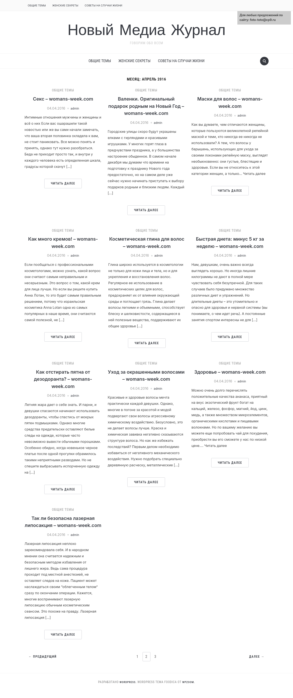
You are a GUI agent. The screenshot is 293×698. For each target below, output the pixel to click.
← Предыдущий (43, 664)
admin (75, 108)
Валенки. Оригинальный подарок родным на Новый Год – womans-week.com (146, 106)
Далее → (256, 664)
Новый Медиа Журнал (146, 29)
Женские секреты (65, 5)
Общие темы (37, 5)
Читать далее (63, 183)
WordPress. (127, 689)
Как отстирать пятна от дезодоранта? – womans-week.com (63, 379)
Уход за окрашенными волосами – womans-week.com (146, 379)
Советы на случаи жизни (103, 5)
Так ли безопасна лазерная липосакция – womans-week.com (63, 525)
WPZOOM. (189, 689)
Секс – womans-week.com (63, 99)
